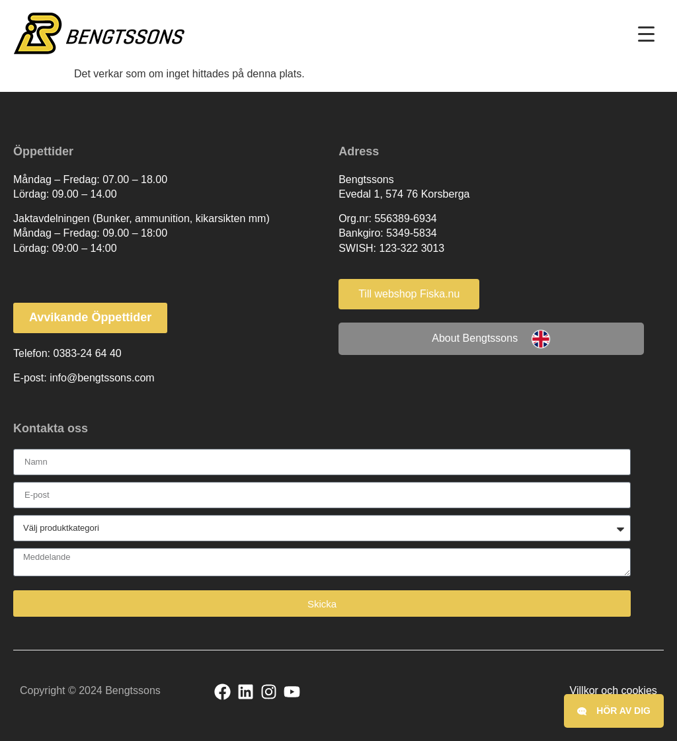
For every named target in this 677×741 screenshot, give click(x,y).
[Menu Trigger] (646, 34)
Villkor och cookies (613, 690)
